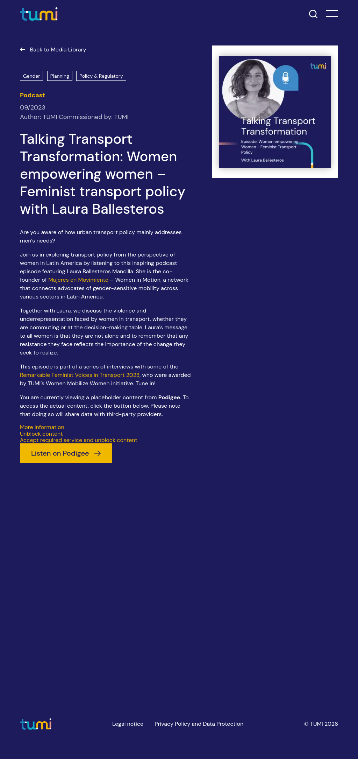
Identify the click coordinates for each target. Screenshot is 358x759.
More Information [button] (42, 427)
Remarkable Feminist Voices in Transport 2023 (79, 375)
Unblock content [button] (41, 433)
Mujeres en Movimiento (78, 279)
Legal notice (127, 724)
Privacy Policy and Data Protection (199, 724)
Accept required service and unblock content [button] (78, 440)
